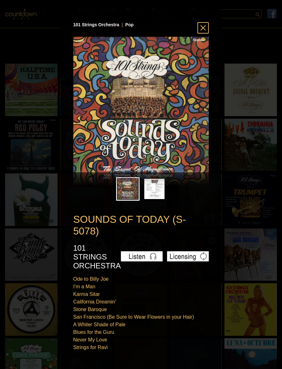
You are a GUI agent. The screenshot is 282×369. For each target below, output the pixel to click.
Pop (129, 24)
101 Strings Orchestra (96, 24)
